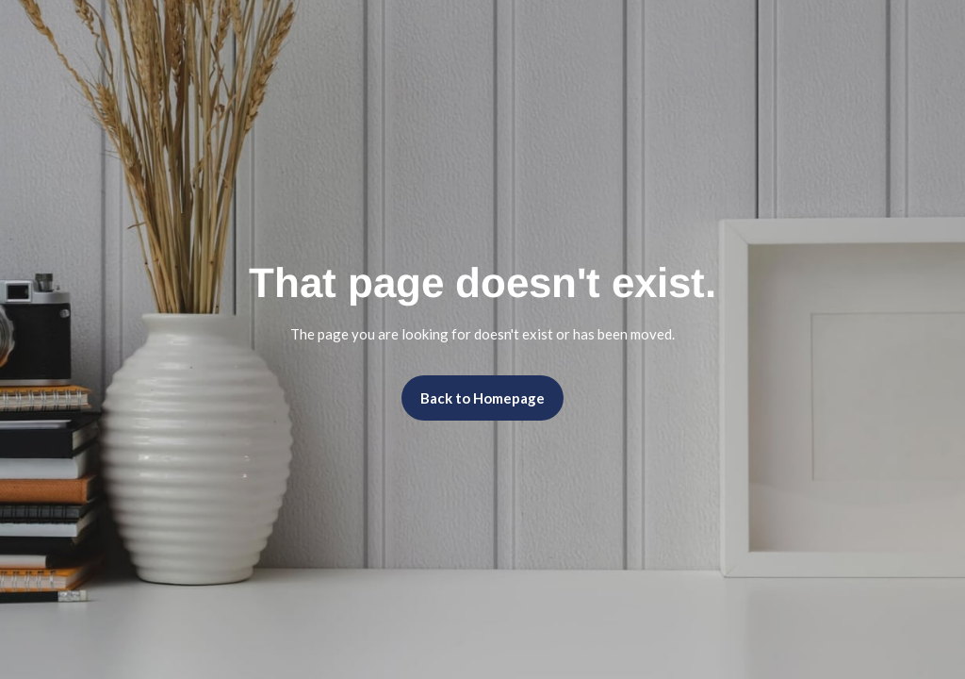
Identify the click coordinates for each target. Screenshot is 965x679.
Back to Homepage (482, 397)
